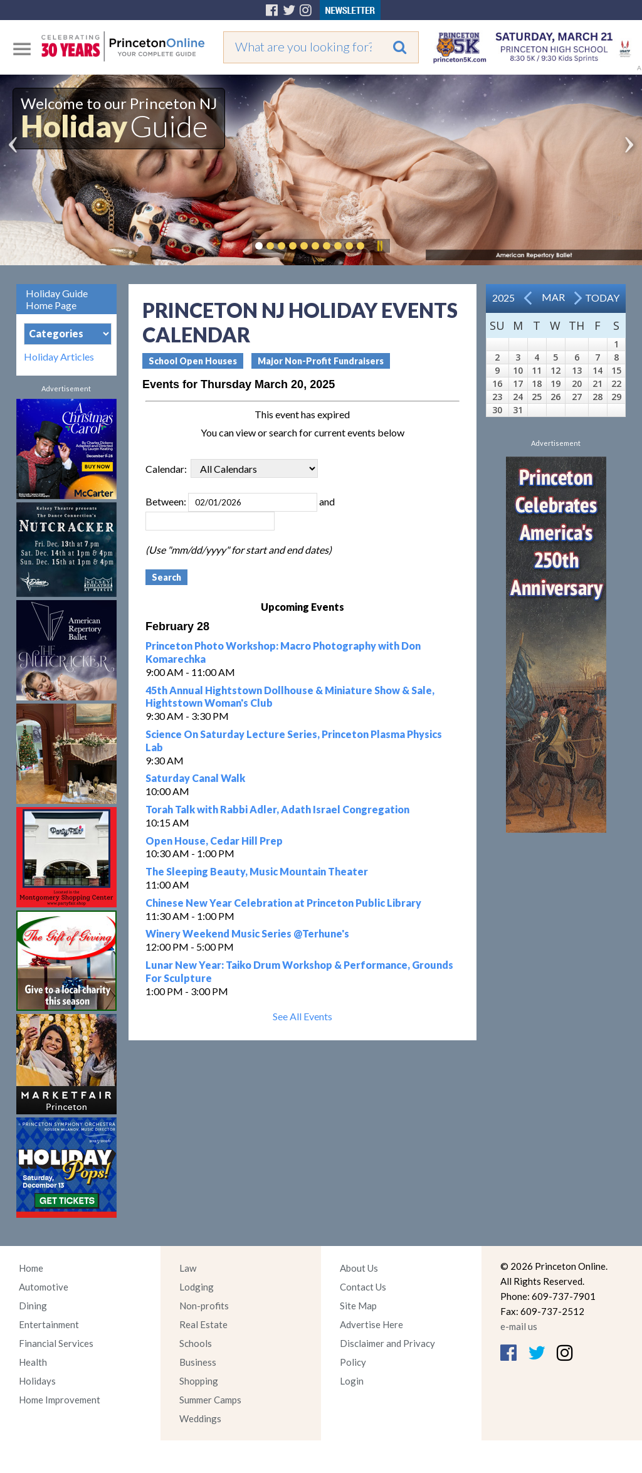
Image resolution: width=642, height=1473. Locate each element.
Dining (33, 1305)
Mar (553, 297)
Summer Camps (210, 1399)
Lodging (196, 1286)
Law (187, 1268)
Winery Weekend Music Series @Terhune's (247, 933)
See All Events (302, 1016)
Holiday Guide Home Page (57, 299)
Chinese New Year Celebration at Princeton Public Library (283, 903)
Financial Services (56, 1343)
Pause (379, 245)
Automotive (43, 1286)
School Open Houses (193, 361)
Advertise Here (371, 1324)
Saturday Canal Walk (195, 778)
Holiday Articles (59, 356)
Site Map (358, 1305)
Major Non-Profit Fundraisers (321, 361)
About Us (359, 1268)
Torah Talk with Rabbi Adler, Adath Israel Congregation (277, 809)
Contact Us (363, 1286)
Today (602, 298)
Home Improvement (59, 1399)
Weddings (200, 1418)
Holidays (37, 1380)
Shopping (198, 1380)
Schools (195, 1343)
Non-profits (204, 1305)
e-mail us (518, 1326)
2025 (503, 298)
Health (33, 1362)
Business (197, 1362)
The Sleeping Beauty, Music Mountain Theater (256, 871)
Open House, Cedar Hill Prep (214, 841)
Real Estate (203, 1324)
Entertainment (49, 1324)
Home (31, 1268)
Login (352, 1380)
